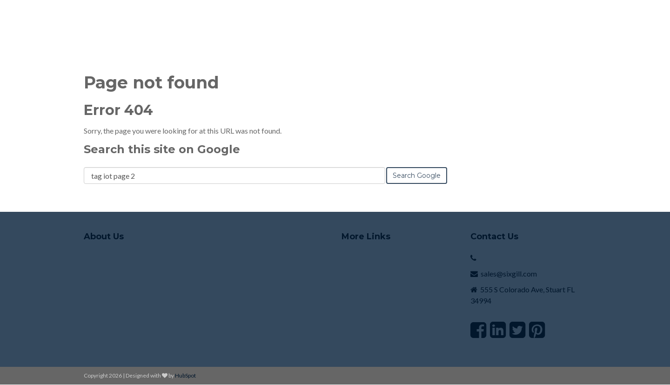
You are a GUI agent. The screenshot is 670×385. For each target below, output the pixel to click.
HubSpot (185, 375)
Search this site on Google (162, 149)
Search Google (417, 175)
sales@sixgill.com (509, 273)
